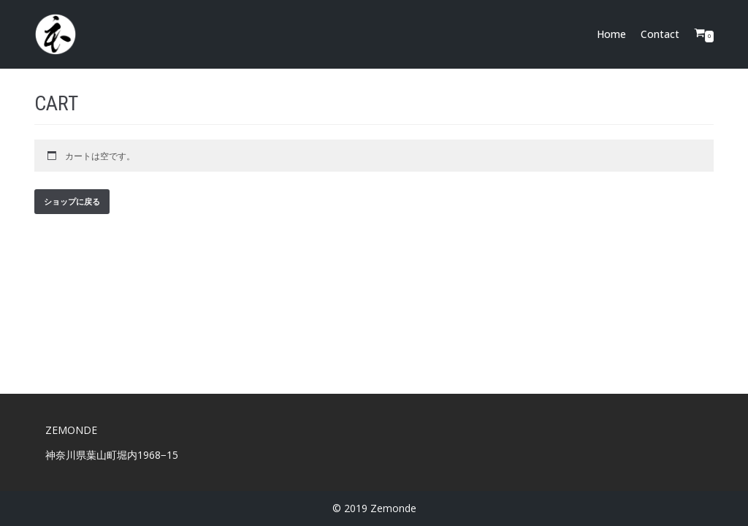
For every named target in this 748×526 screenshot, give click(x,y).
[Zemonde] (55, 34)
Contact (660, 34)
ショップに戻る (72, 201)
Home (611, 34)
